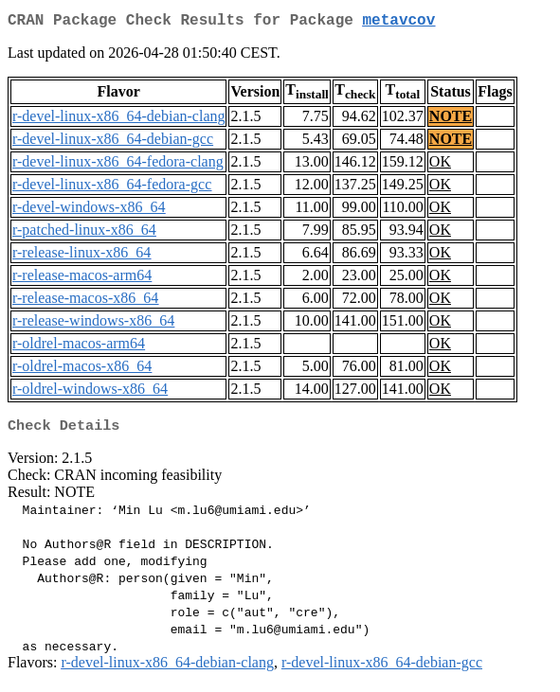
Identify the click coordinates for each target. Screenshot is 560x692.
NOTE (450, 120)
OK (440, 165)
